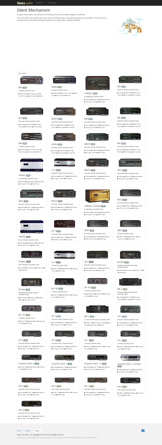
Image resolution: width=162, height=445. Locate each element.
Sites (37, 431)
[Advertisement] (81, 53)
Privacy (27, 431)
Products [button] (40, 3)
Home (19, 431)
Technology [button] (52, 3)
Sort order (22, 73)
